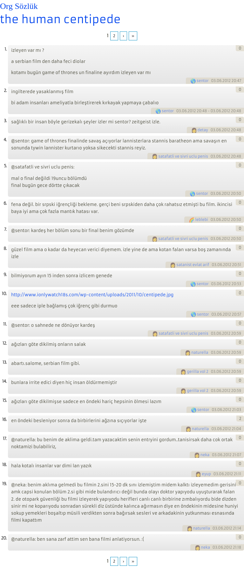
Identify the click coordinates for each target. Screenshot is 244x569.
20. (4, 538)
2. (5, 90)
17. (5, 438)
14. (4, 381)
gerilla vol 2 (197, 371)
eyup (206, 474)
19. (4, 483)
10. (4, 293)
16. (4, 419)
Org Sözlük (19, 6)
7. (5, 229)
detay (203, 130)
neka (205, 455)
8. (5, 248)
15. (5, 400)
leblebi (201, 219)
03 (213, 81)
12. (5, 343)
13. (5, 362)
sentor (203, 81)
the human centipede (60, 19)
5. (5, 165)
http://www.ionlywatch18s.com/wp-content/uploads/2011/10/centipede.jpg (92, 295)
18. (4, 464)
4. (5, 139)
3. (5, 120)
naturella (199, 352)
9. (5, 274)
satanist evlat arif (192, 265)
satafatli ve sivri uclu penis (183, 156)
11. (5, 324)
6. (5, 203)
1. (5, 49)
